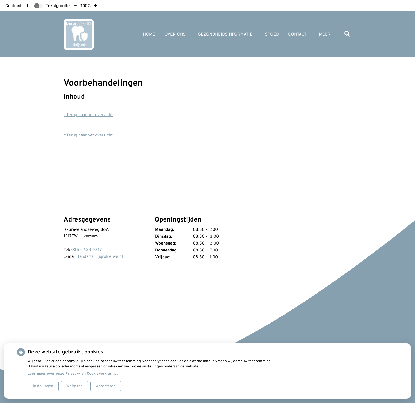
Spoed (272, 34)
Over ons (175, 34)
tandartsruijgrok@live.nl (100, 256)
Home (149, 34)
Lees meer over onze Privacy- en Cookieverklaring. (73, 373)
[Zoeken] (347, 34)
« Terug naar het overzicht (88, 115)
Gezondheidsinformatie (225, 34)
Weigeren (74, 386)
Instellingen (43, 386)
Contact (297, 34)
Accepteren (105, 386)
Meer (325, 34)
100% (85, 5)
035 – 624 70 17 (86, 250)
